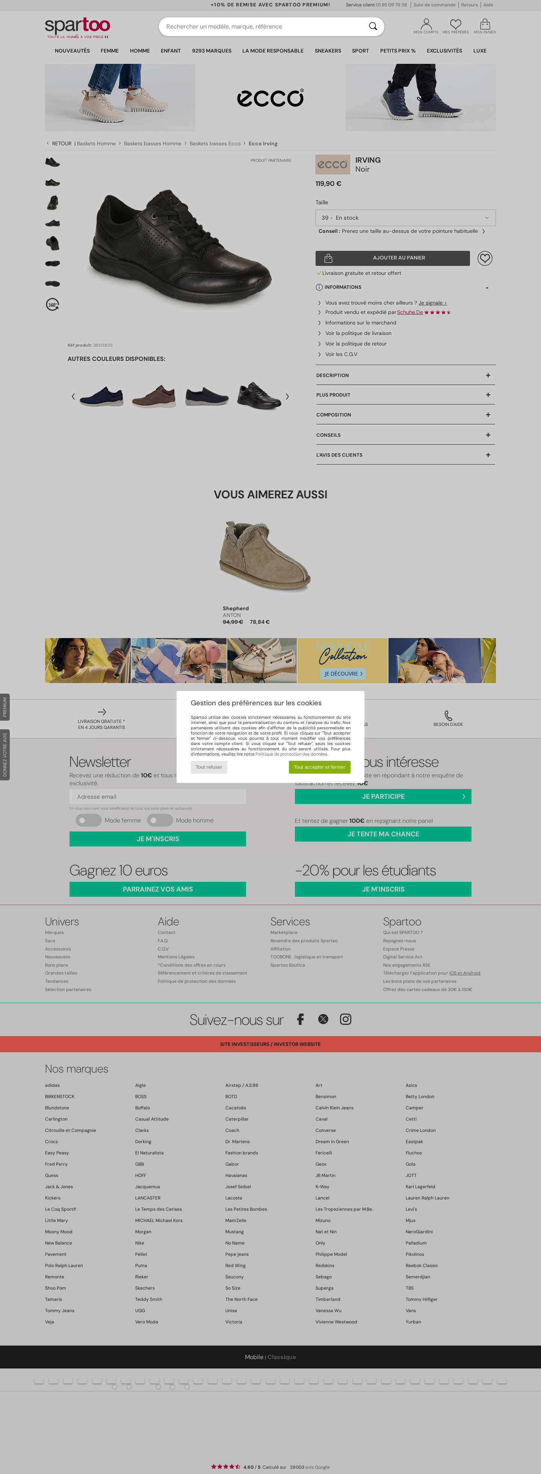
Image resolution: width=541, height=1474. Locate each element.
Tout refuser (209, 767)
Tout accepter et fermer (319, 767)
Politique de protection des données (291, 754)
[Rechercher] (373, 26)
